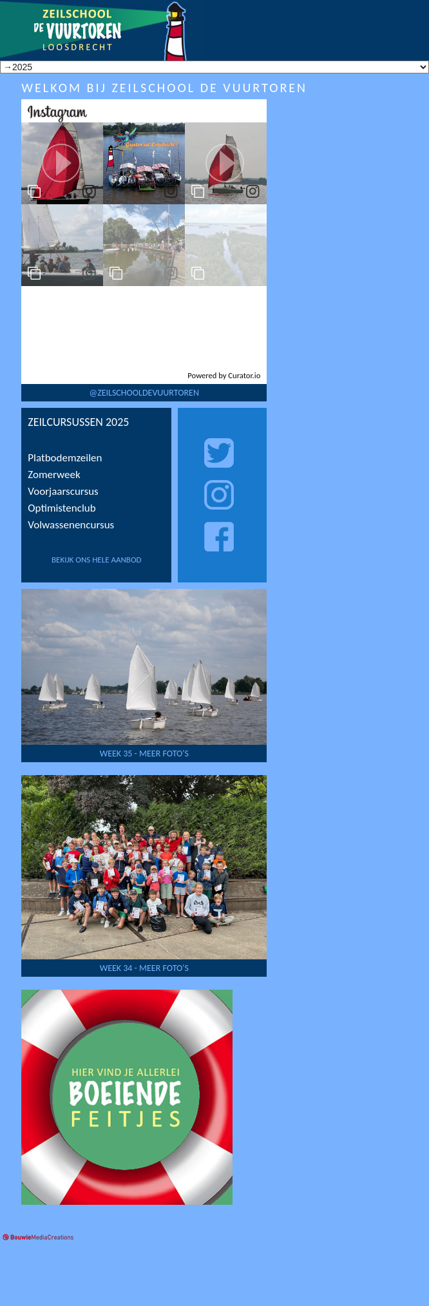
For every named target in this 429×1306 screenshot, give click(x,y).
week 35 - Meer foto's (144, 753)
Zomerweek (54, 474)
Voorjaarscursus (63, 491)
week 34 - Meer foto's (144, 968)
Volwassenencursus (71, 525)
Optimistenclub (61, 508)
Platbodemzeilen (65, 458)
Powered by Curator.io (223, 375)
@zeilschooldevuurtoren (144, 392)
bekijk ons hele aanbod (97, 559)
